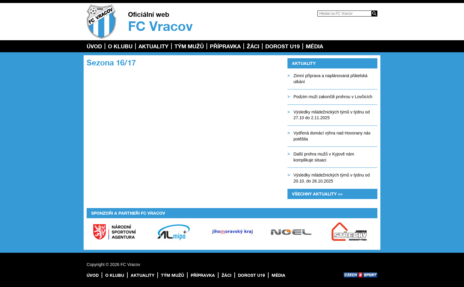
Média (314, 46)
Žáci (253, 46)
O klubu (120, 46)
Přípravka (225, 46)
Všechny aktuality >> (317, 193)
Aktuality (153, 46)
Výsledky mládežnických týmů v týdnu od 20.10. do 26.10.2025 (331, 178)
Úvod (94, 46)
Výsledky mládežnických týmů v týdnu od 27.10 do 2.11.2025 (331, 115)
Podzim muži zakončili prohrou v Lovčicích (332, 96)
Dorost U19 (282, 46)
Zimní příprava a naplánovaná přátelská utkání (330, 78)
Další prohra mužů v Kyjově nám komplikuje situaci (323, 157)
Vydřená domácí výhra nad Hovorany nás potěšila (331, 136)
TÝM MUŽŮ (189, 46)
